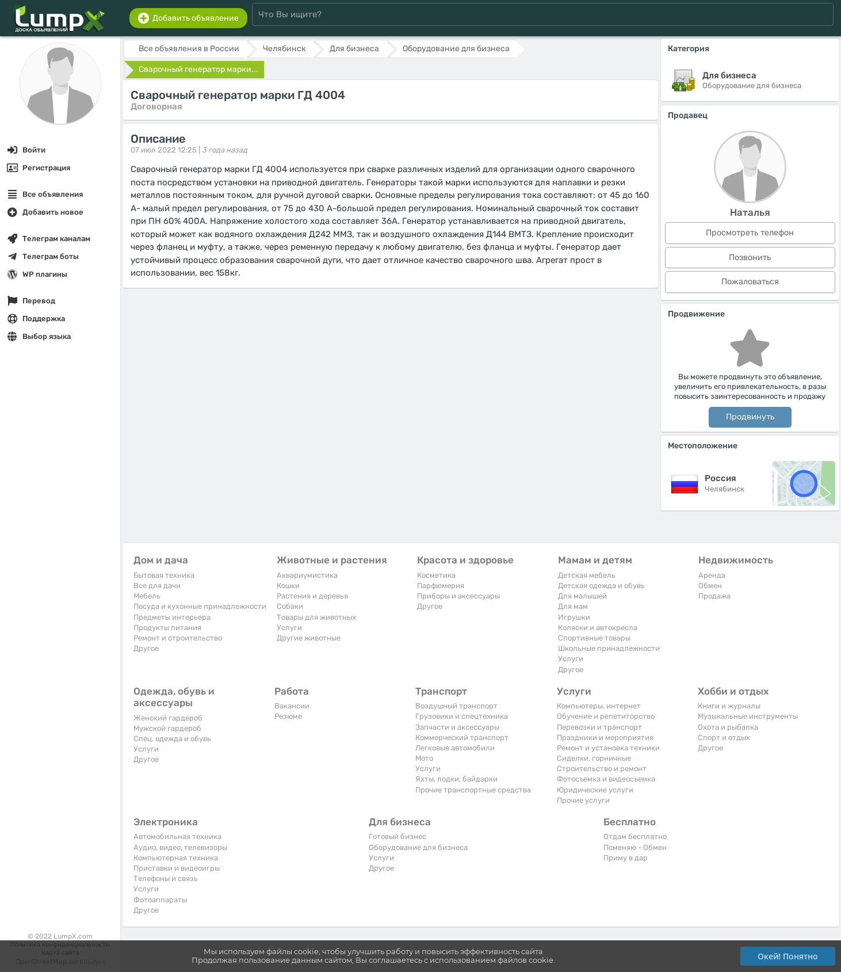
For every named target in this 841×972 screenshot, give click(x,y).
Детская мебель (587, 575)
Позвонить (750, 257)
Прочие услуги (583, 800)
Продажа (714, 596)
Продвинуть (750, 417)
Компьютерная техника (175, 857)
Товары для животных (316, 617)
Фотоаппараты (160, 899)
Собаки (290, 606)
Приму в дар (625, 857)
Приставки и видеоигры (176, 868)
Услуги (289, 627)
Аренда (711, 575)
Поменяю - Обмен (635, 847)
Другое (146, 648)
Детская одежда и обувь (601, 585)
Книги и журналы (729, 706)
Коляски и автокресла (597, 627)
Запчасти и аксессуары (457, 727)
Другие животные (309, 638)
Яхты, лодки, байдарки (456, 779)
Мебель (146, 596)
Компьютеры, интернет (599, 706)
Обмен (710, 585)
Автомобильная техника (177, 836)
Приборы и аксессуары (458, 596)
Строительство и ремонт (602, 768)
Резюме (288, 716)
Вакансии (291, 706)
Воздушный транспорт (456, 706)
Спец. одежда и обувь (172, 738)
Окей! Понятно (788, 956)
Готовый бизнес (397, 836)
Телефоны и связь (165, 878)
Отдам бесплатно (635, 836)
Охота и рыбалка (728, 727)
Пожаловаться (750, 282)
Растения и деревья (312, 596)
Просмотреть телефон (750, 233)
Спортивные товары (594, 638)
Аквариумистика (307, 575)
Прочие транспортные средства (473, 790)
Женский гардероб (167, 718)
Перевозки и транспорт (599, 727)
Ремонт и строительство (177, 638)
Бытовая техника (163, 575)
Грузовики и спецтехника (461, 716)
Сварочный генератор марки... (198, 69)
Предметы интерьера (172, 617)
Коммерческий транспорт (462, 737)
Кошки (288, 585)
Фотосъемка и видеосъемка (606, 779)
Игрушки (574, 617)
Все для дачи (157, 585)
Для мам (573, 606)
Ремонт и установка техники (608, 748)
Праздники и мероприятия (605, 737)
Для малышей (582, 596)
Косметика (436, 575)
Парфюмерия (440, 585)
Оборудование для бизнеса (418, 847)
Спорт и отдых (724, 737)
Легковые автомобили (455, 748)
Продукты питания (167, 627)
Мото (424, 758)
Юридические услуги (595, 790)
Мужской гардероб (167, 728)
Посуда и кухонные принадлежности (199, 606)
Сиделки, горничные (594, 758)
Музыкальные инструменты (748, 716)
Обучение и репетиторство (606, 716)
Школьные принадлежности (609, 648)
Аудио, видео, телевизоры (180, 847)
